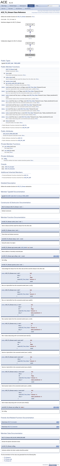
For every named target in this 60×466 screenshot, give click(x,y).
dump (7, 121)
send (7, 87)
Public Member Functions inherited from (14, 125)
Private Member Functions (36, 12)
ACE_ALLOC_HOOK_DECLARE (10, 133)
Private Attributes (45, 12)
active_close (9, 77)
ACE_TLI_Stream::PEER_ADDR (21, 196)
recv (7, 91)
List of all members (56, 12)
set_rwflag (7, 150)
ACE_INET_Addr (9, 63)
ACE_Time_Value (32, 87)
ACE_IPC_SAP (25, 127)
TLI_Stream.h (7, 457)
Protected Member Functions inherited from (14, 175)
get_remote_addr (10, 83)
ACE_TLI (24, 125)
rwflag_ (5, 158)
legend (30, 38)
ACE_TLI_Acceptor (9, 166)
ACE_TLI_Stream (22, 16)
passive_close (9, 81)
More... (33, 16)
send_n (7, 95)
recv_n (7, 101)
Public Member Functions (47, 10)
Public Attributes (56, 10)
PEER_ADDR (17, 63)
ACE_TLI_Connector (10, 168)
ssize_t (3, 87)
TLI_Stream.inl (7, 461)
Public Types (40, 10)
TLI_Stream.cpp (8, 459)
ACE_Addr (17, 83)
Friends (50, 12)
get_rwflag (7, 146)
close (7, 73)
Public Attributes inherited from (11, 138)
